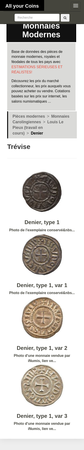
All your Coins (22, 6)
